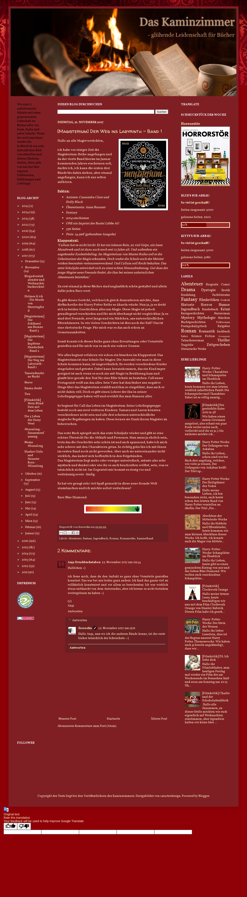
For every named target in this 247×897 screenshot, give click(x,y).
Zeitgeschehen (218, 344)
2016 (25, 541)
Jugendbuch (100, 539)
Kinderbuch (210, 310)
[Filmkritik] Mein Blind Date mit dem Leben (33, 405)
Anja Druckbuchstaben (84, 562)
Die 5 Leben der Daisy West (32, 420)
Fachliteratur (221, 295)
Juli (28, 496)
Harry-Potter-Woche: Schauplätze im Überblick (216, 553)
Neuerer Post (67, 719)
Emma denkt (33, 388)
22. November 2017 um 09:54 (121, 562)
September (32, 480)
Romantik (207, 331)
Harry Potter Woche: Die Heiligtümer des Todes (216, 482)
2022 (25, 225)
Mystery (188, 317)
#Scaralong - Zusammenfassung (34, 433)
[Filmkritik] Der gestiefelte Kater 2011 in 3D (213, 408)
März (29, 521)
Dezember (32, 261)
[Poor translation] (24, 826)
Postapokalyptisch (194, 326)
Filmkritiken (209, 300)
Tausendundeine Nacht (34, 375)
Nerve (28, 383)
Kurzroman (222, 314)
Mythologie (206, 317)
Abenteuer (74, 539)
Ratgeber (224, 326)
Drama (188, 290)
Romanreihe (127, 539)
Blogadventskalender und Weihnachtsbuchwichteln (34, 283)
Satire (184, 336)
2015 (25, 547)
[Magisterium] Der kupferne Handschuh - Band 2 (34, 344)
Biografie (212, 285)
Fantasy (87, 539)
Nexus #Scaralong (33, 444)
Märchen (224, 318)
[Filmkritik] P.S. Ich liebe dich (215, 658)
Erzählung (188, 295)
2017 (25, 256)
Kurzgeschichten (192, 314)
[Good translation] (10, 826)
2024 (25, 212)
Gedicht (225, 300)
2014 (25, 554)
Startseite (113, 719)
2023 (25, 219)
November (32, 268)
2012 (25, 566)
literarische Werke (193, 349)
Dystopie (208, 290)
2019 (25, 244)
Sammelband (145, 539)
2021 (25, 231)
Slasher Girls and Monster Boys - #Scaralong (33, 459)
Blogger (203, 796)
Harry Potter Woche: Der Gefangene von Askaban (216, 445)
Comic (225, 285)
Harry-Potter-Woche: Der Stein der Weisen (213, 623)
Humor (224, 304)
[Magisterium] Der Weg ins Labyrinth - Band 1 (34, 362)
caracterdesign (170, 796)
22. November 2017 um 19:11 (116, 628)
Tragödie (187, 345)
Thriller (223, 340)
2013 (25, 560)
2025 (25, 206)
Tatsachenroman (192, 341)
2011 (25, 572)
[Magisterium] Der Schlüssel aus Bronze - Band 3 (34, 324)
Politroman (223, 322)
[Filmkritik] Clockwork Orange (215, 588)
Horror (206, 304)
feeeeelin (85, 628)
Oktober (31, 474)
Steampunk (224, 336)
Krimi (225, 309)
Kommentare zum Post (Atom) (95, 726)
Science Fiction (203, 336)
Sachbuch (223, 332)
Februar (30, 527)
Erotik (225, 290)
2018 (25, 250)
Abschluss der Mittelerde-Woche (214, 518)
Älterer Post (159, 719)
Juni (28, 502)
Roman (113, 539)
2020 (26, 237)
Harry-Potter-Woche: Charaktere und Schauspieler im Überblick (215, 373)
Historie (187, 304)
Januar (30, 533)
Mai (28, 509)
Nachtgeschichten (193, 322)
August (30, 490)
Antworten (75, 611)
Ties (27, 394)
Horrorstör (190, 123)
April (29, 515)
